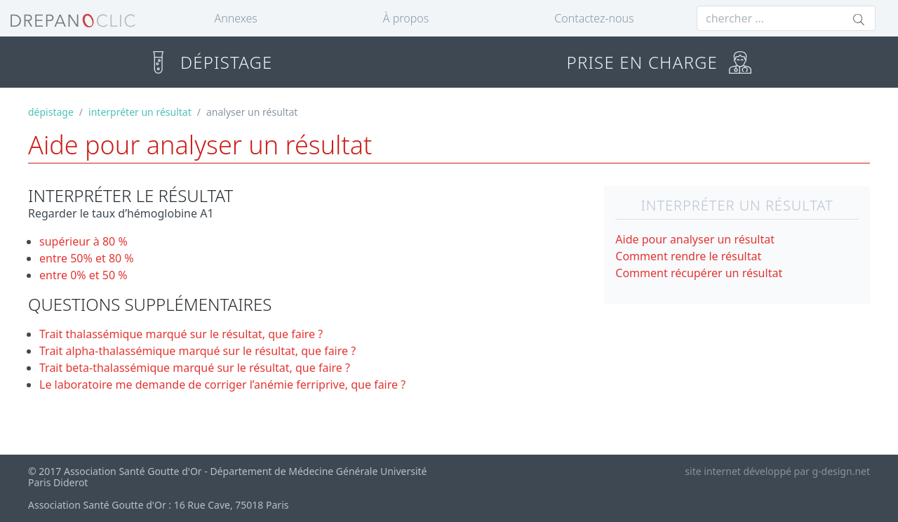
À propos (406, 18)
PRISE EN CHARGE (659, 62)
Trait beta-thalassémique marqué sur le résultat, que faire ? (194, 367)
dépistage (51, 112)
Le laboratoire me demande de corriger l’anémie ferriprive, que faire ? (222, 384)
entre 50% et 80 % (86, 258)
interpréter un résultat (140, 112)
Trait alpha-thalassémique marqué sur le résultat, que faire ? (197, 351)
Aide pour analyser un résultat (695, 239)
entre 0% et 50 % (83, 275)
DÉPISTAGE (209, 62)
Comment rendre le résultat (688, 256)
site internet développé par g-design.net (777, 471)
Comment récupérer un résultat (698, 273)
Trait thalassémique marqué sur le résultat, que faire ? (181, 334)
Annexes (236, 18)
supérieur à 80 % (83, 241)
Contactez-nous (594, 18)
